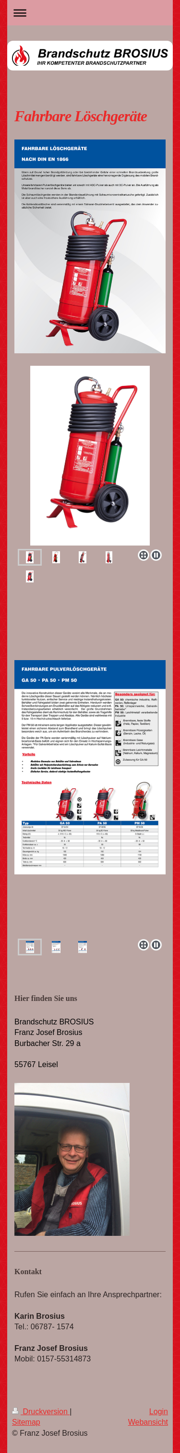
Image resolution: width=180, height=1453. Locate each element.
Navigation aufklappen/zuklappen (90, 12)
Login (158, 1411)
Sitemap (26, 1422)
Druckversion (41, 1411)
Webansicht (148, 1422)
